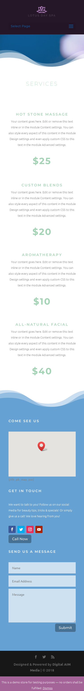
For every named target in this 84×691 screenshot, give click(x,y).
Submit (65, 628)
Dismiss (48, 688)
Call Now (20, 539)
